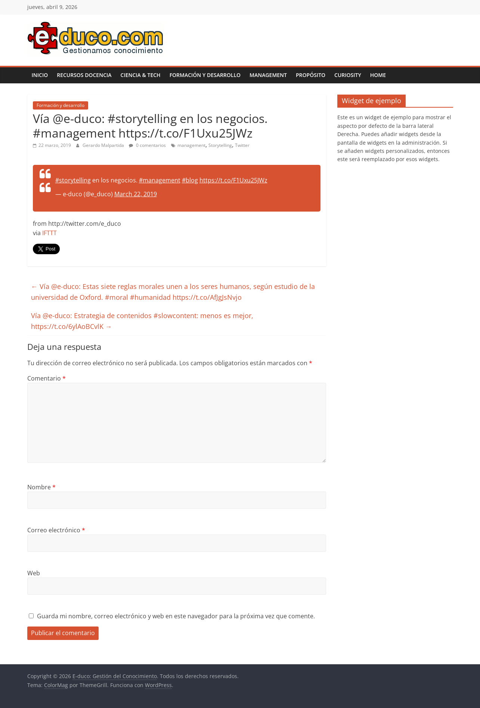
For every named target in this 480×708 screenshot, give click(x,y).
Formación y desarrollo (205, 75)
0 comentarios (147, 145)
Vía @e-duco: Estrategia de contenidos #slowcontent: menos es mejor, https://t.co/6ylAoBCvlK (142, 321)
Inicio (40, 75)
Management (268, 75)
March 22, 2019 (135, 194)
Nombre (41, 487)
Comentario (46, 378)
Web (33, 573)
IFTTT (49, 233)
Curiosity (347, 75)
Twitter (242, 145)
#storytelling (73, 180)
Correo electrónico (56, 530)
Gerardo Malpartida (104, 145)
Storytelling (220, 145)
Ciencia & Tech (141, 75)
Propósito (310, 75)
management (191, 145)
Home (378, 75)
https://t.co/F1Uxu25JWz (233, 180)
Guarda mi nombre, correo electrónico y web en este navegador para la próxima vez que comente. (176, 616)
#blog (190, 180)
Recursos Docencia (84, 75)
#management (159, 180)
